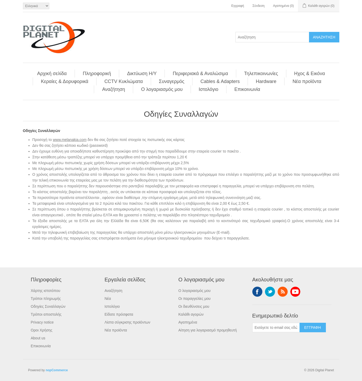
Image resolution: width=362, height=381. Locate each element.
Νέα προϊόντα (306, 81)
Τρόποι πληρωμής (46, 298)
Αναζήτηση (113, 89)
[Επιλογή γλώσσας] (36, 6)
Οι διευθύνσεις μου (193, 306)
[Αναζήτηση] (272, 37)
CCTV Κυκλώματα (123, 81)
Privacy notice (42, 322)
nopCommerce (57, 370)
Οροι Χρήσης (41, 330)
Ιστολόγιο (208, 89)
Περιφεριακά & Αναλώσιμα (200, 73)
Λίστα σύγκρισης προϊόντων (127, 322)
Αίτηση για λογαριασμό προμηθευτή (207, 330)
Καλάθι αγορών (191, 314)
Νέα (108, 298)
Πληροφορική (97, 73)
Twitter (270, 292)
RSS (283, 292)
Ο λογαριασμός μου (161, 89)
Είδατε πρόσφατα (119, 314)
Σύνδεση (258, 6)
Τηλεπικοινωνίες (261, 73)
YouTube (295, 292)
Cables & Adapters (220, 81)
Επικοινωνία (247, 89)
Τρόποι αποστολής (46, 314)
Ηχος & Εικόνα (309, 73)
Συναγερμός (172, 81)
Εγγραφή (237, 6)
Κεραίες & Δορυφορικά (64, 81)
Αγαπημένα (187, 322)
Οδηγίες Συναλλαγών (48, 306)
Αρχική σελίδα (52, 73)
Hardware (266, 81)
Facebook (257, 292)
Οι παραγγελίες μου (194, 298)
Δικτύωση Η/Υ (142, 73)
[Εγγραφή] (276, 327)
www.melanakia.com (69, 140)
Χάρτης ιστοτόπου (45, 291)
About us (38, 338)
